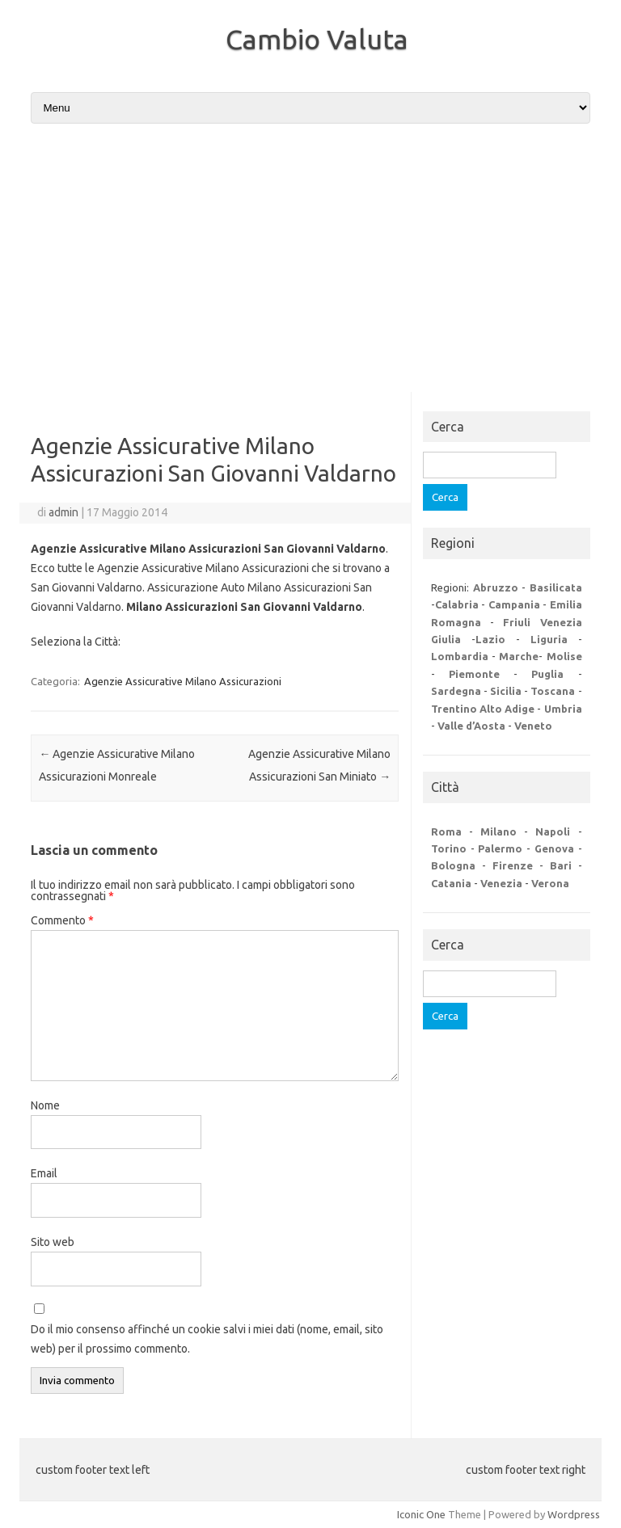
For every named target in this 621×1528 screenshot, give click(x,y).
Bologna (453, 865)
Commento (62, 920)
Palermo (500, 848)
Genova (554, 848)
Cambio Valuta (317, 38)
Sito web (52, 1241)
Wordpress (573, 1514)
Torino (449, 848)
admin (63, 512)
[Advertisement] (310, 259)
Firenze (512, 865)
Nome (45, 1105)
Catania (451, 883)
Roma (446, 831)
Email (44, 1173)
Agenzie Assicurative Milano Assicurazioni (182, 681)
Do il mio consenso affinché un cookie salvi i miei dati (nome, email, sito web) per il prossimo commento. (207, 1339)
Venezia (501, 883)
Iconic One (421, 1514)
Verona (550, 883)
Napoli (552, 831)
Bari (561, 865)
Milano (498, 831)
